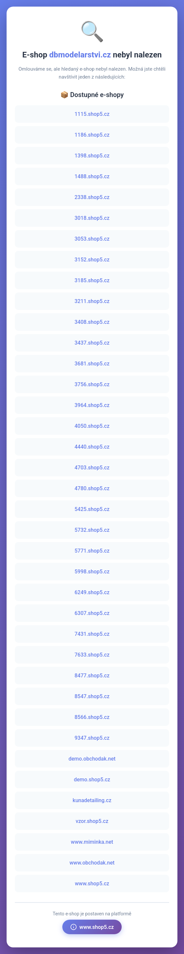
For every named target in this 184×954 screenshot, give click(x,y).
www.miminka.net (92, 842)
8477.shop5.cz (92, 675)
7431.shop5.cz (92, 634)
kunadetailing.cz (92, 800)
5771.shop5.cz (92, 551)
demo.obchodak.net (92, 759)
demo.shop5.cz (92, 779)
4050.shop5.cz (92, 426)
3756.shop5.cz (92, 384)
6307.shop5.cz (92, 613)
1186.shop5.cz (92, 135)
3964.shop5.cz (92, 405)
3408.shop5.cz (92, 322)
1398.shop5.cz (92, 156)
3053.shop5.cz (92, 239)
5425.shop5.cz (92, 509)
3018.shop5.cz (92, 218)
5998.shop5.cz (92, 571)
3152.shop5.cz (92, 259)
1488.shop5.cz (92, 176)
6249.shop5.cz (92, 592)
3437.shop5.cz (92, 343)
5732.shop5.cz (92, 530)
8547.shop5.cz (92, 696)
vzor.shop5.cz (92, 821)
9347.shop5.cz (92, 738)
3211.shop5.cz (92, 301)
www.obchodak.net (92, 863)
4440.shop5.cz (92, 447)
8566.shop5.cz (92, 717)
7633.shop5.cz (92, 655)
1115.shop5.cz (92, 114)
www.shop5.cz (92, 883)
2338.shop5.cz (92, 197)
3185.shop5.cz (92, 280)
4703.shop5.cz (92, 467)
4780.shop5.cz (92, 488)
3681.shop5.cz (92, 363)
